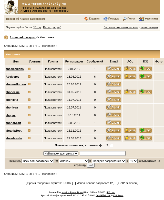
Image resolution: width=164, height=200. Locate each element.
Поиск (131, 18)
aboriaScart (13, 122)
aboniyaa (12, 107)
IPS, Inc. (111, 192)
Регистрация (51, 27)
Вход (37, 27)
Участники (151, 18)
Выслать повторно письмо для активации (131, 27)
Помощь (113, 18)
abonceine (12, 92)
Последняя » (49, 45)
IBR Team (118, 195)
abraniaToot (14, 130)
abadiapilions (15, 68)
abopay (11, 115)
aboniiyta (12, 99)
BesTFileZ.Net (103, 195)
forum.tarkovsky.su (23, 37)
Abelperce (12, 76)
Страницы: (11, 45)
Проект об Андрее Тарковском (25, 18)
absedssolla (14, 138)
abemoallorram (16, 84)
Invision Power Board (72, 192)
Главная (94, 18)
